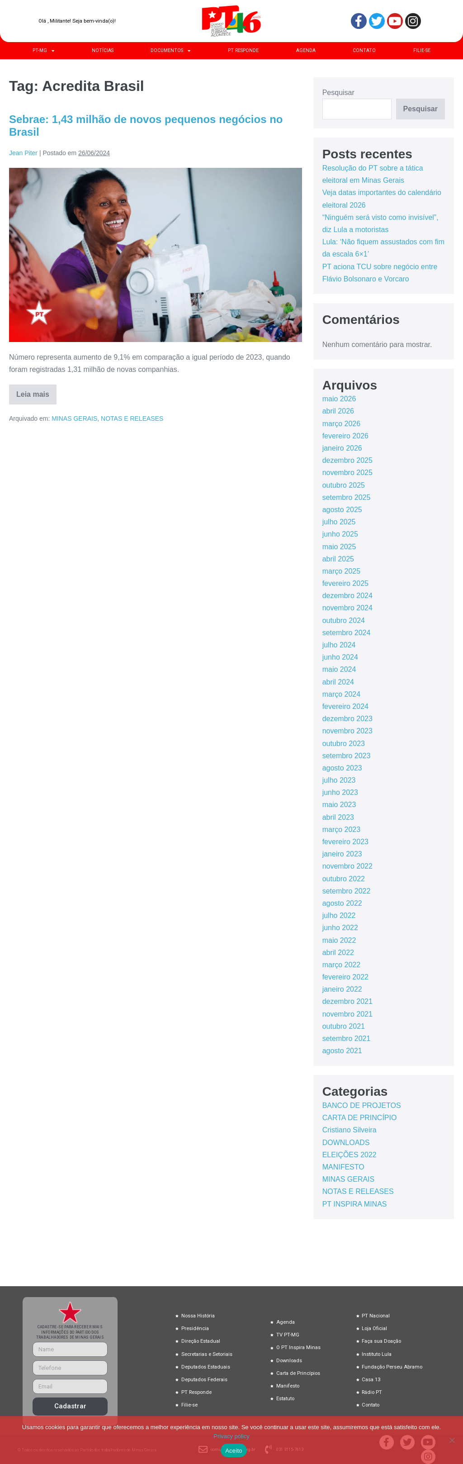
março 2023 (341, 829)
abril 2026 (338, 411)
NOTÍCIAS (102, 50)
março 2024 (341, 694)
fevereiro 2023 (345, 842)
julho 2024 (339, 645)
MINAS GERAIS (74, 418)
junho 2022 (340, 928)
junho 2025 (340, 534)
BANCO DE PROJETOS (361, 1105)
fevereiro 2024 (345, 706)
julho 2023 (339, 780)
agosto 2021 (342, 1051)
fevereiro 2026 (345, 436)
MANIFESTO (343, 1167)
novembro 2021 (347, 1014)
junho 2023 (340, 792)
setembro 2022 (346, 891)
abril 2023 (338, 817)
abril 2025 (338, 559)
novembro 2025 (347, 472)
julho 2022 (339, 915)
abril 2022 (338, 952)
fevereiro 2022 (345, 977)
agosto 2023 (342, 768)
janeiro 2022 (342, 989)
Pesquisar (338, 92)
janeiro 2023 (342, 854)
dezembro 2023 (347, 718)
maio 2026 (339, 399)
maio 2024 (339, 669)
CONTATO (364, 50)
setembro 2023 (346, 756)
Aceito (233, 1450)
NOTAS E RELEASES (132, 418)
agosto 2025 (342, 509)
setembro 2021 (346, 1038)
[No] (451, 1440)
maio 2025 (339, 547)
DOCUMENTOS (170, 50)
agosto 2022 (342, 903)
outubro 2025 (343, 485)
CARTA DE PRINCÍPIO (359, 1118)
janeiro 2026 (342, 448)
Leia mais (36, 391)
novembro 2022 (347, 866)
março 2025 (341, 571)
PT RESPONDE (243, 50)
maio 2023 (339, 804)
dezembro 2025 (347, 460)
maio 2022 (339, 940)
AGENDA (306, 50)
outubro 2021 (343, 1026)
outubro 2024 (343, 620)
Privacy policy (231, 1436)
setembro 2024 (346, 633)
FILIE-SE (421, 50)
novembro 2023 (347, 731)
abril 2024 (338, 682)
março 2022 (341, 965)
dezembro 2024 (347, 595)
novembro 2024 (347, 608)
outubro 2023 (343, 743)
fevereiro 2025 (345, 583)
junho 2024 (340, 657)
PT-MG (43, 50)
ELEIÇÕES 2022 (349, 1155)
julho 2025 (339, 522)
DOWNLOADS (346, 1142)
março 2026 (341, 424)
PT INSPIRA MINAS (354, 1204)
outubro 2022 (343, 879)
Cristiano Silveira (349, 1130)
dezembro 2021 (347, 1001)
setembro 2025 (346, 497)
